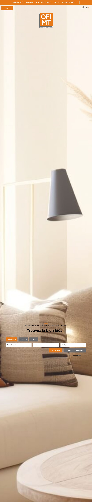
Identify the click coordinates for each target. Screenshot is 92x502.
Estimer (34, 339)
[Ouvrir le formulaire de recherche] (55, 350)
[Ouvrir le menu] (7, 8)
